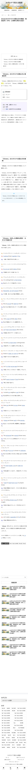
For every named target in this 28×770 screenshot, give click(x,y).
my (9, 342)
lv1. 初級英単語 (5, 543)
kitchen (19, 280)
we (10, 291)
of (10, 319)
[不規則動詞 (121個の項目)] (22, 728)
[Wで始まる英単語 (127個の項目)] (20, 725)
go (10, 450)
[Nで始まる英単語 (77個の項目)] (6, 733)
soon (16, 483)
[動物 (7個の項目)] (3, 747)
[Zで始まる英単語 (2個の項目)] (22, 747)
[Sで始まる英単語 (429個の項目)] (22, 708)
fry (19, 517)
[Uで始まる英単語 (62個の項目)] (22, 733)
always (6, 420)
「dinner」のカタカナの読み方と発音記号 (13, 59)
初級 (7, 109)
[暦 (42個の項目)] (3, 737)
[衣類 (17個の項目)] (21, 742)
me (22, 465)
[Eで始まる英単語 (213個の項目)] (7, 715)
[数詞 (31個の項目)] (13, 737)
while (14, 342)
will (13, 291)
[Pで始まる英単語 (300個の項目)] (7, 713)
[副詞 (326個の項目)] (14, 711)
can (14, 465)
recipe (12, 366)
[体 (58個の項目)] (15, 735)
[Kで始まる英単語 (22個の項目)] (22, 740)
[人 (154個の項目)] (16, 723)
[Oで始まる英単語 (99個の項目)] (7, 730)
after (16, 319)
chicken (12, 500)
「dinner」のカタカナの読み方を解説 (12, 61)
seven (12, 379)
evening (22, 420)
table (15, 304)
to (17, 353)
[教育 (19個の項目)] (3, 742)
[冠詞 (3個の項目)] (14, 747)
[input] (14, 577)
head (10, 483)
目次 (12, 56)
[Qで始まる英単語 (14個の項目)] (6, 745)
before (15, 269)
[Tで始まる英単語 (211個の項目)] (20, 715)
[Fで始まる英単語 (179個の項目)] (7, 720)
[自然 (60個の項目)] (9, 735)
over (17, 392)
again (15, 366)
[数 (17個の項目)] (17, 742)
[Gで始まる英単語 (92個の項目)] (20, 730)
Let (4, 329)
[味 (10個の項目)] (24, 745)
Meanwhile (6, 291)
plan (6, 450)
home (13, 483)
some (10, 329)
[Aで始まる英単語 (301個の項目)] (22, 711)
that (9, 366)
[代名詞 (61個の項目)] (4, 735)
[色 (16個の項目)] (25, 742)
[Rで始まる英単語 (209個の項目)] (7, 718)
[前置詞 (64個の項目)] (14, 733)
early (15, 420)
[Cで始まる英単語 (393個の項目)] (6, 711)
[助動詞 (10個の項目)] (19, 745)
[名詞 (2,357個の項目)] (3, 708)
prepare (16, 291)
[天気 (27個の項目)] (9, 740)
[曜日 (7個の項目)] (8, 747)
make (19, 465)
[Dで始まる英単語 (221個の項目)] (20, 713)
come (15, 353)
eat (8, 269)
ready (9, 353)
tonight (10, 465)
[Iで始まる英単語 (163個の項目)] (7, 723)
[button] (25, 577)
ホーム (7, 757)
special (16, 435)
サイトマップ (21, 759)
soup (15, 500)
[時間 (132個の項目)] (23, 723)
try (7, 366)
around (9, 304)
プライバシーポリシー (14, 761)
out (12, 450)
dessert (14, 329)
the (16, 280)
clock (16, 379)
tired (6, 465)
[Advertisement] (14, 37)
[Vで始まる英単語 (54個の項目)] (22, 735)
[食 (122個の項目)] (15, 728)
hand (11, 342)
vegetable (13, 517)
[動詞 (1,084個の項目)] (8, 708)
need (5, 483)
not (6, 269)
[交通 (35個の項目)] (8, 737)
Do (4, 269)
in (14, 280)
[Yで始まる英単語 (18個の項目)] (10, 742)
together (14, 256)
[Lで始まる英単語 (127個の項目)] (7, 725)
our (9, 392)
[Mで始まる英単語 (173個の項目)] (20, 720)
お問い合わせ (7, 759)
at (10, 379)
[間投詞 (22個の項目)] (14, 740)
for (17, 304)
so (12, 353)
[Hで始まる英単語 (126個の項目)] (6, 728)
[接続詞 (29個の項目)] (4, 740)
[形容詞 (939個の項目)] (14, 708)
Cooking (5, 256)
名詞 (20, 543)
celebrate (23, 450)
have (7, 329)
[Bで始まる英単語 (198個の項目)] (20, 718)
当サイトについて (21, 757)
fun (19, 256)
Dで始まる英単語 (14, 543)
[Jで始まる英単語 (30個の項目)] (22, 737)
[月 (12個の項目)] (14, 745)
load (8, 319)
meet (7, 379)
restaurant (8, 435)
